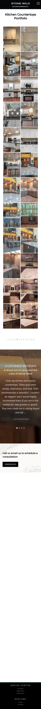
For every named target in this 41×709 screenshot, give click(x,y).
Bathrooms (20, 691)
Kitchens (20, 688)
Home (20, 702)
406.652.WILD (10, 464)
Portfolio (20, 704)
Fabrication (20, 693)
